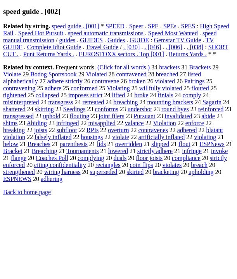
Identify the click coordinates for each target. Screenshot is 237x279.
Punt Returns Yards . (48, 54)
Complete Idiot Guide (54, 47)
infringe (192, 151)
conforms (106, 109)
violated (165, 81)
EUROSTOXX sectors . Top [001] (121, 54)
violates (172, 165)
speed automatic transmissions (106, 33)
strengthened (19, 172)
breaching (125, 102)
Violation (164, 123)
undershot (140, 109)
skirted (135, 172)
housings (92, 137)
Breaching (44, 151)
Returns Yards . (188, 54)
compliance (186, 158)
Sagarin (211, 102)
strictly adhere (155, 151)
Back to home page (27, 192)
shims (10, 123)
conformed (84, 88)
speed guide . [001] (75, 26)
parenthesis (74, 144)
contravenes (153, 130)
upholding (201, 172)
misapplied (102, 123)
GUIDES (91, 40)
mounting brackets (170, 102)
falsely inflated (53, 137)
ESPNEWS (17, 179)
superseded (104, 172)
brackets (169, 67)
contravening (19, 88)
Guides (116, 40)
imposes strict (85, 95)
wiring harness (62, 172)
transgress (60, 102)
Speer (136, 26)
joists (40, 130)
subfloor (67, 130)
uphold (51, 116)
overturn (118, 130)
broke (141, 95)
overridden (128, 144)
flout (184, 144)
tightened (14, 95)
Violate (12, 74)
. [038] (195, 47)
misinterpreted (21, 102)
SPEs (169, 26)
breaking (14, 130)
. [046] (152, 47)
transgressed (18, 116)
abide (208, 116)
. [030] (131, 47)
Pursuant (144, 116)
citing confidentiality (60, 165)
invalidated (178, 116)
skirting (44, 109)
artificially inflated (161, 137)
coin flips (141, 165)
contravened (131, 74)
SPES (188, 26)
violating (205, 137)
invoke (219, 151)
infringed (67, 123)
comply (192, 95)
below (10, 144)
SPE (153, 26)
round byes (175, 109)
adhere (53, 88)
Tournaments (82, 151)
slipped (160, 144)
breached (167, 74)
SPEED (115, 26)
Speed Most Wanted (173, 33)
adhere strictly (65, 81)
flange (18, 158)
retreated (93, 102)
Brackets (200, 67)
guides (67, 40)
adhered (187, 130)
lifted (118, 95)
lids (101, 144)
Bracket (12, 151)
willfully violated (160, 88)
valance (134, 123)
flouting (80, 116)
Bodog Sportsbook (53, 74)
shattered (14, 109)
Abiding (36, 123)
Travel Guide (102, 47)
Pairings (194, 81)
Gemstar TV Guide (177, 40)
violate (120, 137)
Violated (96, 74)
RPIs (92, 130)
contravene (105, 81)
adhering (51, 179)
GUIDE (139, 40)
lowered (118, 151)
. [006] (174, 47)
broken (136, 81)
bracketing (166, 172)
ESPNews (212, 144)
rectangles (108, 165)
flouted (200, 88)
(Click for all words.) (123, 67)
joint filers (111, 116)
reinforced (211, 109)
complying (91, 158)
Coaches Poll (52, 158)
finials (165, 95)
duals (119, 158)
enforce (194, 123)
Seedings (74, 109)
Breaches (39, 144)
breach (199, 165)
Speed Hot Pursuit (40, 33)
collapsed (47, 95)
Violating (118, 88)
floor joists (149, 158)
